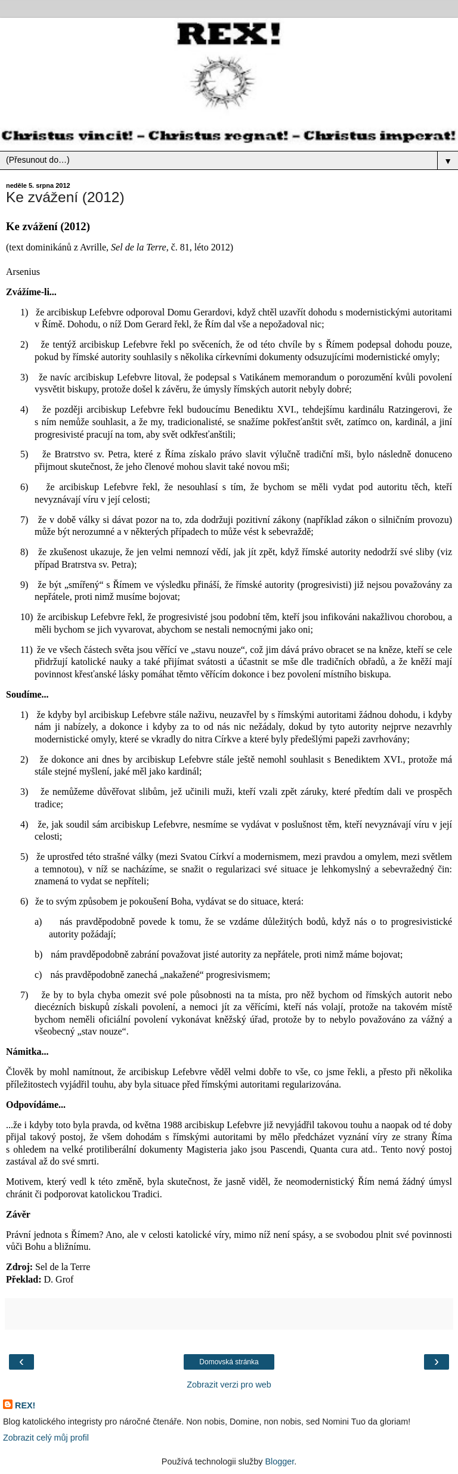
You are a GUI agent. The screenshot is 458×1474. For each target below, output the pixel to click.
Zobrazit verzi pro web (229, 1384)
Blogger (279, 1461)
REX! (25, 1405)
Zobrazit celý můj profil (46, 1437)
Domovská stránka (228, 1362)
